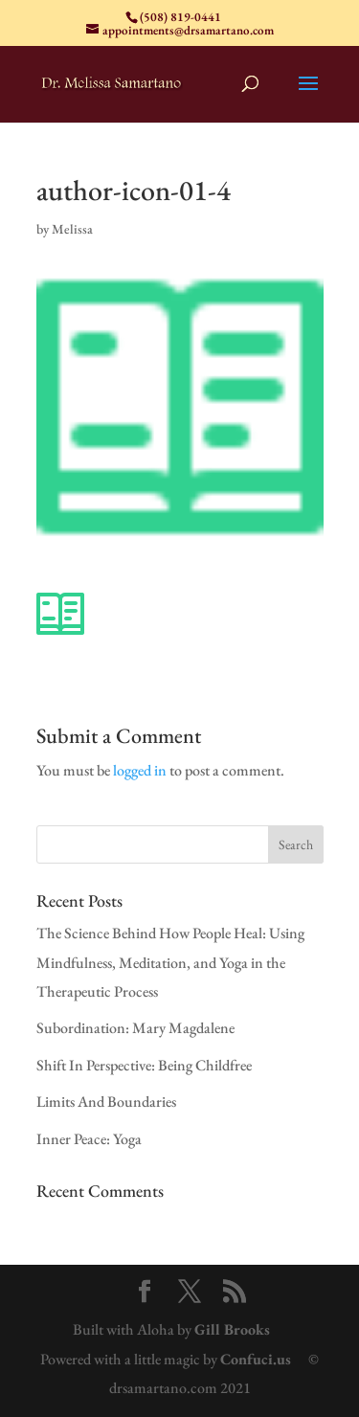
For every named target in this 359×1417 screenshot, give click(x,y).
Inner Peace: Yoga (89, 1139)
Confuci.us (255, 1359)
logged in (140, 770)
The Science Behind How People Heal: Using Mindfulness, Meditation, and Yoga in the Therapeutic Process (170, 962)
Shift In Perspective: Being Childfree (144, 1065)
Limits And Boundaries (106, 1101)
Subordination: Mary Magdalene (135, 1028)
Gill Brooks (232, 1329)
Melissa (72, 228)
